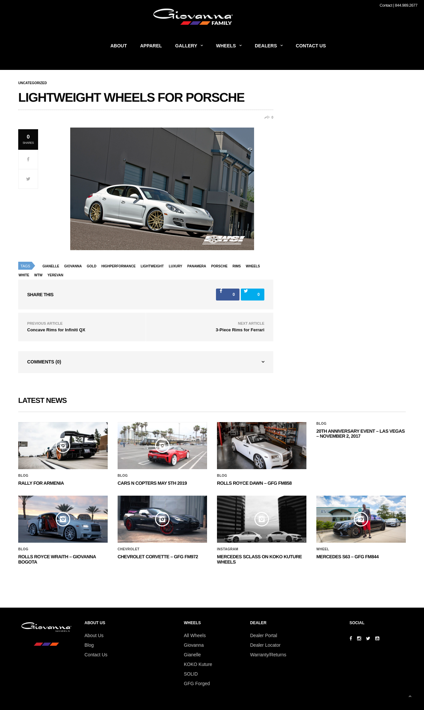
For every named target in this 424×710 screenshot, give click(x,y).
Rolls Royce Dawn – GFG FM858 (254, 483)
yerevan (55, 275)
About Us (94, 635)
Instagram (227, 549)
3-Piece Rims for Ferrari (240, 329)
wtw (38, 275)
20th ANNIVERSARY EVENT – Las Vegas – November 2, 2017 (360, 433)
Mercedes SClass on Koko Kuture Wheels (259, 559)
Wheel (322, 549)
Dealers (266, 45)
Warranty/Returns (268, 654)
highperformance (118, 266)
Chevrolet (128, 549)
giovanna (73, 266)
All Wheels (195, 635)
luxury (175, 266)
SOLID (191, 674)
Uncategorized (32, 83)
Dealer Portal (263, 635)
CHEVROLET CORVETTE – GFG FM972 (158, 556)
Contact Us (311, 45)
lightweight (152, 266)
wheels (253, 266)
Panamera (196, 266)
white (24, 275)
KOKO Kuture (198, 664)
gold (91, 266)
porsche (219, 266)
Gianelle (50, 266)
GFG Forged (197, 683)
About (118, 45)
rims (237, 266)
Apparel (151, 45)
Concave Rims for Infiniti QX (56, 329)
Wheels (226, 45)
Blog (23, 475)
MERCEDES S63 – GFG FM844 (347, 556)
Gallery (186, 45)
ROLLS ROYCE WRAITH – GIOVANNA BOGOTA (57, 559)
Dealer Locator (265, 645)
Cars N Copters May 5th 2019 (152, 483)
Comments (44, 361)
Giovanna (194, 645)
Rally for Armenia (41, 483)
